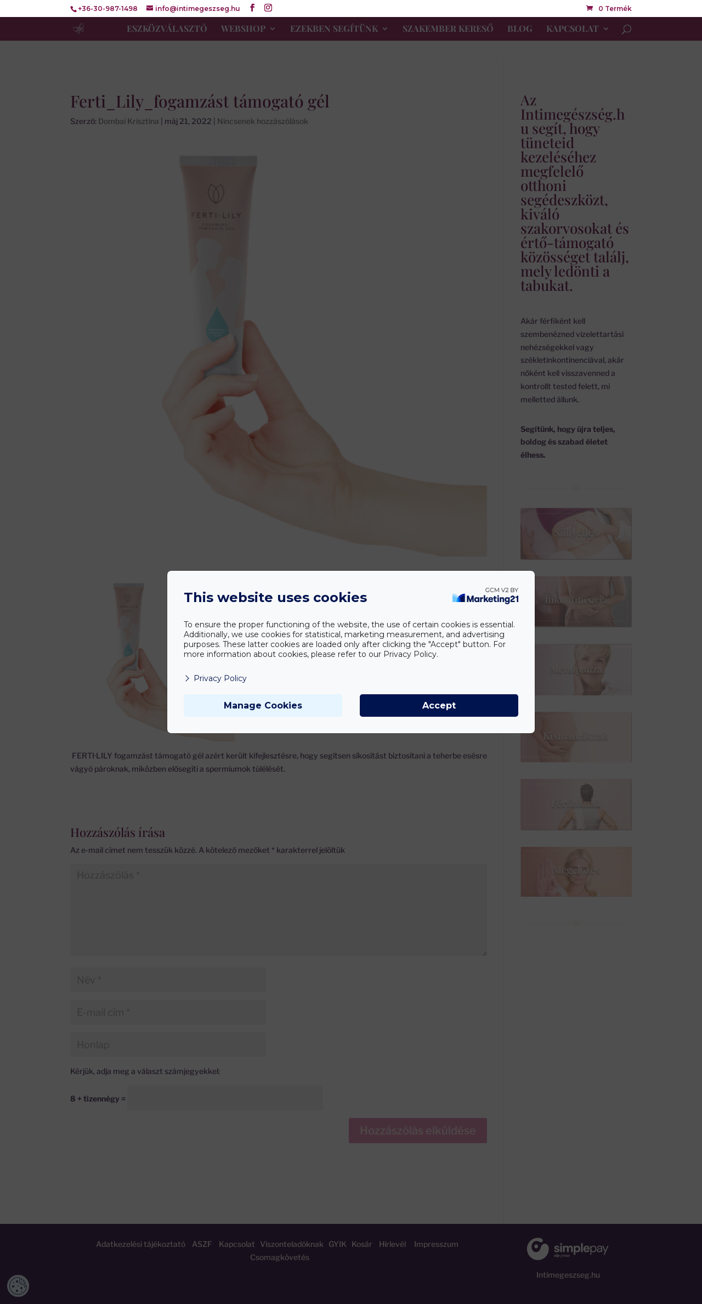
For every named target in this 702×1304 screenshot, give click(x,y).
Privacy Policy (215, 678)
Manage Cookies (263, 705)
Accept (439, 705)
